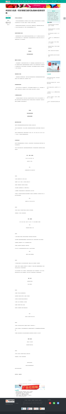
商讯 (36, 1)
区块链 (46, 1)
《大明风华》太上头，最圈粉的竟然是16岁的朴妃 (22, 394)
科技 (26, 1)
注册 (55, 1)
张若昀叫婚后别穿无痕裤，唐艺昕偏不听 (53, 12)
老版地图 (33, 400)
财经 (18, 1)
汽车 (21, 1)
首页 (13, 1)
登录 (52, 1)
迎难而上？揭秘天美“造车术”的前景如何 (53, 50)
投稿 (59, 1)
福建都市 (20, 374)
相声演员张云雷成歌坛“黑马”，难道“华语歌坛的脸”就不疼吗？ (24, 392)
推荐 (48, 48)
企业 (31, 1)
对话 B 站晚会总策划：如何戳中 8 (52, 15)
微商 (39, 1)
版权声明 (40, 400)
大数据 (42, 1)
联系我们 (29, 400)
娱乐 (23, 1)
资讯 (16, 1)
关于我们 (26, 400)
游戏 (34, 1)
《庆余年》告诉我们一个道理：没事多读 (53, 18)
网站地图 (36, 400)
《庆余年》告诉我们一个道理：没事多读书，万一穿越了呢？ (24, 395)
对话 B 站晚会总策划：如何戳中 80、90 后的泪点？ (22, 393)
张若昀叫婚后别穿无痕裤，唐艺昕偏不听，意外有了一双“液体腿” (24, 391)
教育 (29, 1)
